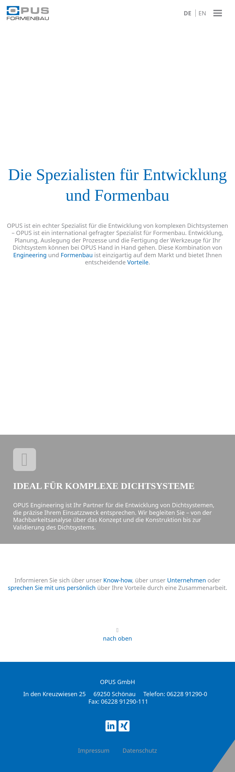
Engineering (30, 255)
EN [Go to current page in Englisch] (202, 13)
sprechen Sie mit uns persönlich (52, 588)
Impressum (93, 750)
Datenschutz (139, 750)
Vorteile (138, 262)
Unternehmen (186, 580)
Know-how (117, 580)
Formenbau (77, 255)
